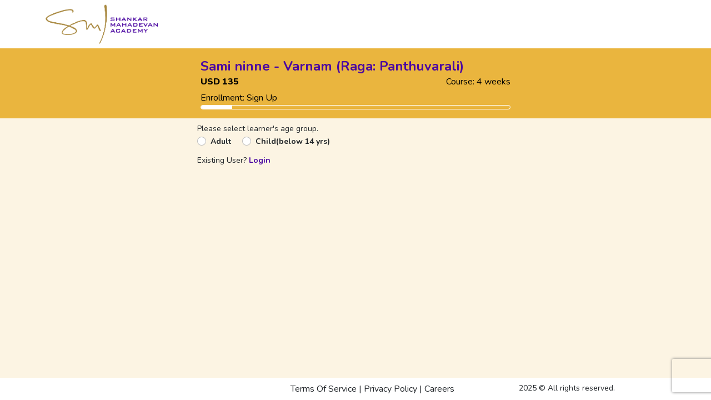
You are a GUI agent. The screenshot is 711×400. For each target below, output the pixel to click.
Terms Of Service (324, 389)
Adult (221, 141)
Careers (439, 389)
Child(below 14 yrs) (293, 141)
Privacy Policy (390, 389)
